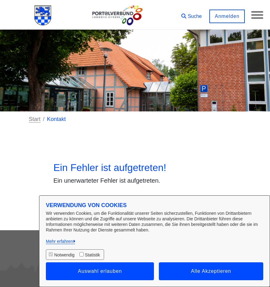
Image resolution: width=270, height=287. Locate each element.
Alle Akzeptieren (211, 271)
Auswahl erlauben (100, 271)
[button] (191, 14)
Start (35, 119)
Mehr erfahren (59, 241)
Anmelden (226, 16)
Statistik (92, 254)
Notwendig (64, 254)
